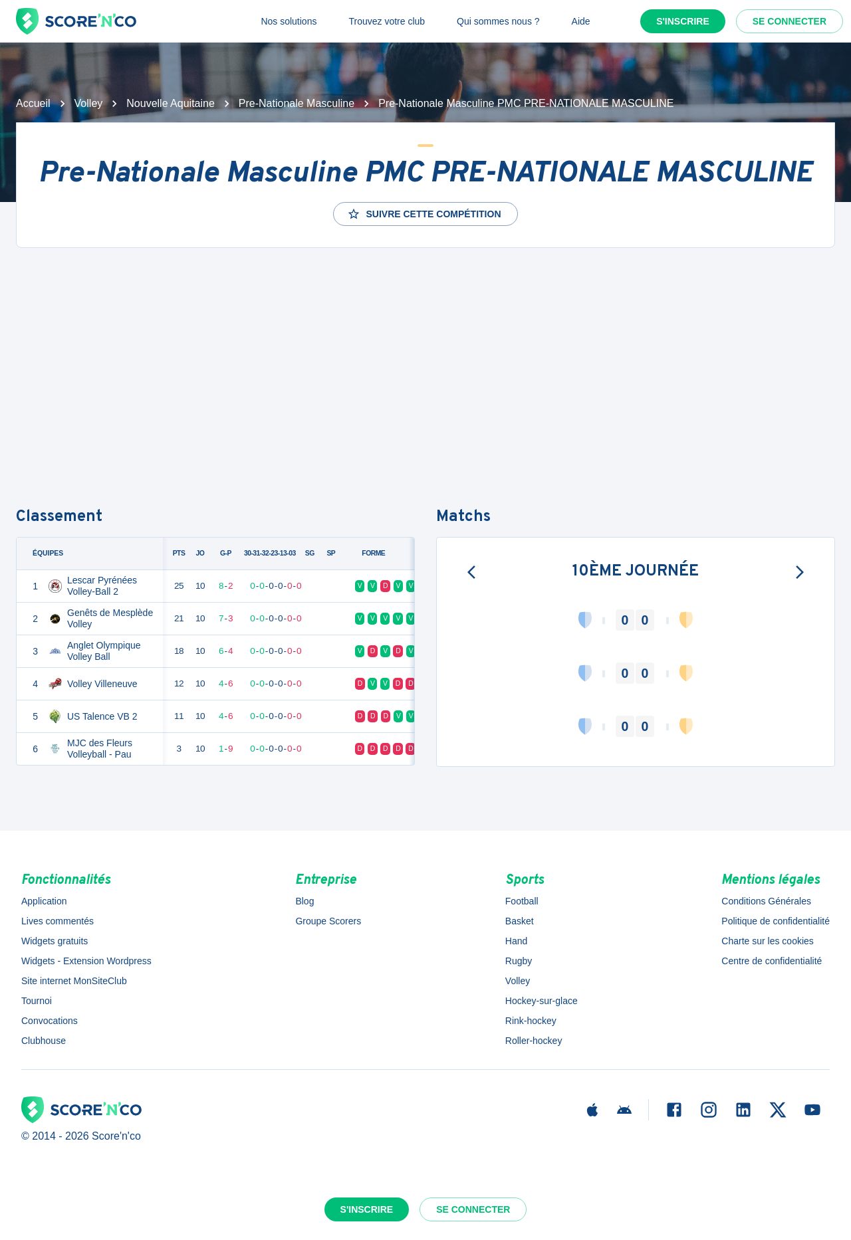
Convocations (49, 1020)
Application (44, 901)
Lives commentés (57, 921)
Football (522, 901)
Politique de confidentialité (775, 921)
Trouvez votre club (386, 21)
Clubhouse (43, 1040)
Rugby (518, 961)
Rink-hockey (530, 1020)
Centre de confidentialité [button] (771, 961)
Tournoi (36, 1000)
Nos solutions (288, 21)
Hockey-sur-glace (541, 1000)
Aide (581, 21)
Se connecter (789, 21)
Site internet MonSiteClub (74, 981)
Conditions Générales (766, 901)
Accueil (33, 103)
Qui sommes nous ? (498, 21)
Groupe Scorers (328, 921)
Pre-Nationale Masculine (296, 103)
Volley (88, 103)
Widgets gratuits (54, 941)
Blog (304, 901)
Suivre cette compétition (424, 214)
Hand (516, 941)
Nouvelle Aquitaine (170, 103)
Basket (519, 921)
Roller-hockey (533, 1040)
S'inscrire (682, 21)
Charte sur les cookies (767, 941)
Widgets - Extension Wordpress (86, 961)
